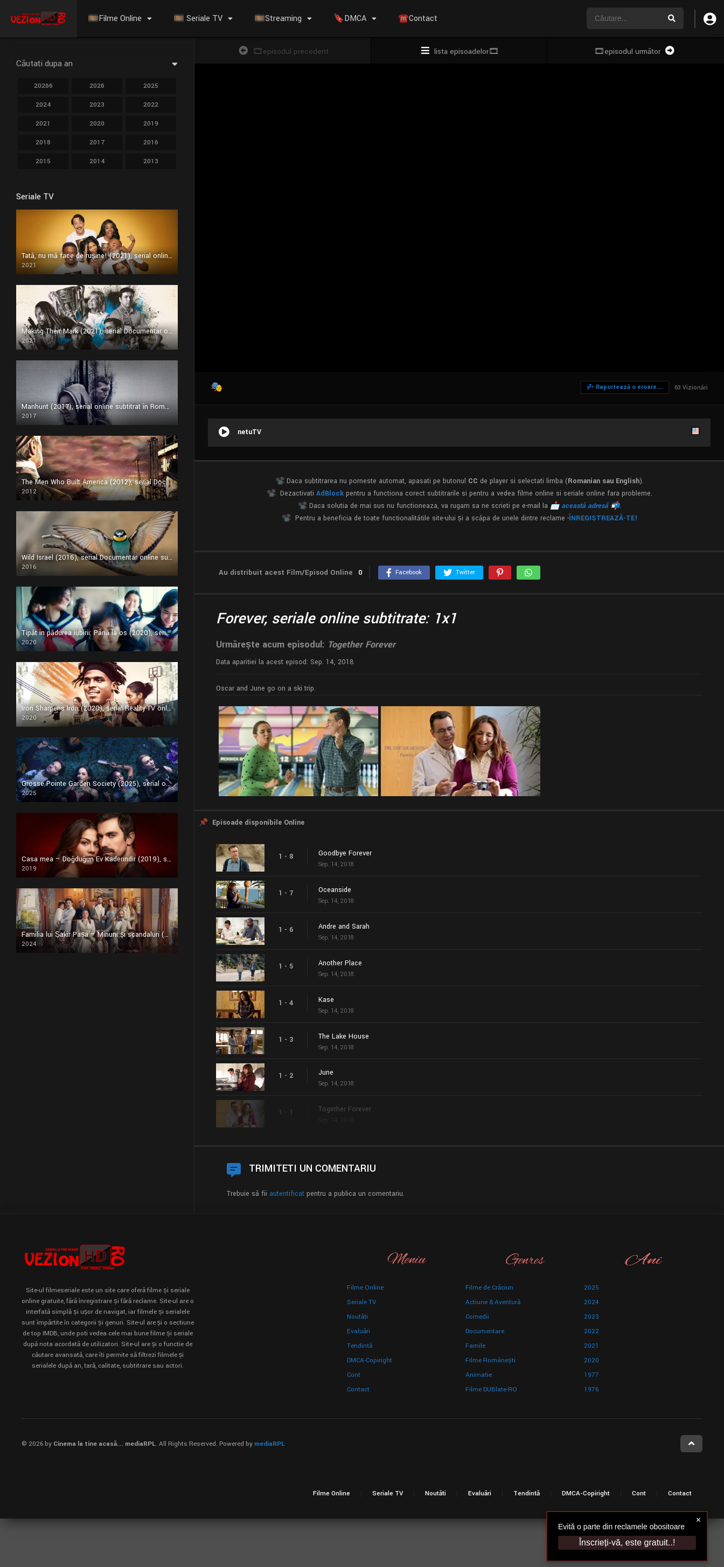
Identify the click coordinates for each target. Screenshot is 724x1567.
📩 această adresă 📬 (584, 506)
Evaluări (358, 1331)
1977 (591, 1375)
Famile (475, 1345)
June (325, 1072)
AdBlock (330, 493)
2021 (43, 123)
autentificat (286, 1194)
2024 (43, 104)
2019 (150, 123)
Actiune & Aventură (492, 1302)
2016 (150, 142)
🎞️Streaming (278, 18)
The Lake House (343, 1036)
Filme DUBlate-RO (491, 1389)
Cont (353, 1375)
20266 (43, 85)
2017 (97, 142)
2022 (150, 104)
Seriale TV (361, 1302)
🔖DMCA (349, 18)
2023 (97, 104)
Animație (478, 1375)
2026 (97, 85)
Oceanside (334, 890)
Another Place (340, 963)
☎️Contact (417, 18)
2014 (97, 161)
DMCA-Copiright (369, 1360)
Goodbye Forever (345, 853)
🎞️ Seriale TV (197, 18)
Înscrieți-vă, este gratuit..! (627, 1542)
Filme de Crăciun (489, 1287)
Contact (358, 1389)
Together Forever (344, 1109)
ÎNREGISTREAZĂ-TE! (603, 518)
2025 (150, 85)
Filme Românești (490, 1360)
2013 (150, 161)
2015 (43, 161)
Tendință (359, 1345)
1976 (591, 1389)
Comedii (477, 1316)
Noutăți (357, 1316)
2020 (97, 123)
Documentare (484, 1331)
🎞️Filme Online (115, 18)
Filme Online (365, 1287)
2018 (43, 142)
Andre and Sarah (344, 926)
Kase (326, 1000)
